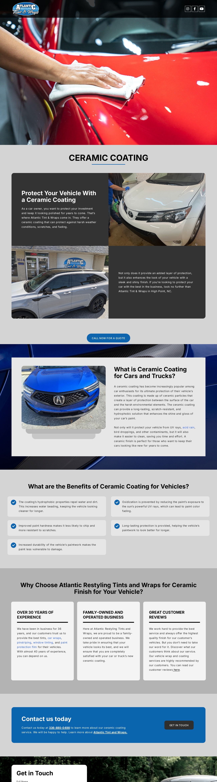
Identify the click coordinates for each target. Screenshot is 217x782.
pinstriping (24, 642)
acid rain (188, 427)
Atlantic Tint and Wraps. (110, 732)
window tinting (43, 642)
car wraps (54, 638)
